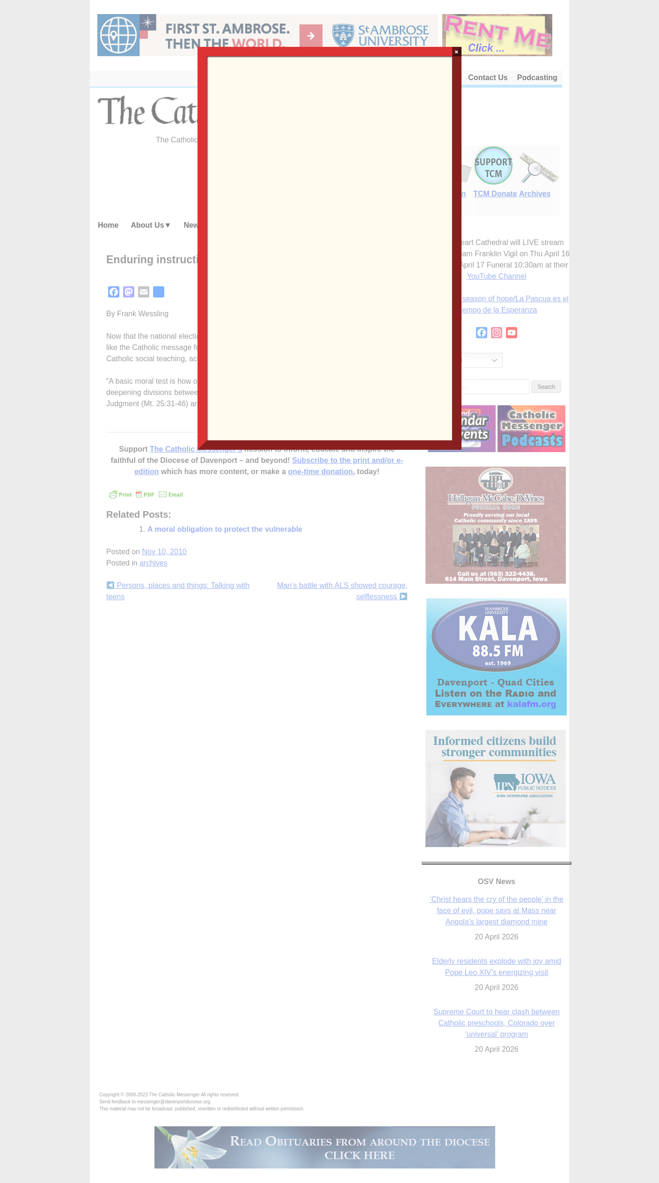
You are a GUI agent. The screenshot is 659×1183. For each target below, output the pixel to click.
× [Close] (456, 51)
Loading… (329, 247)
